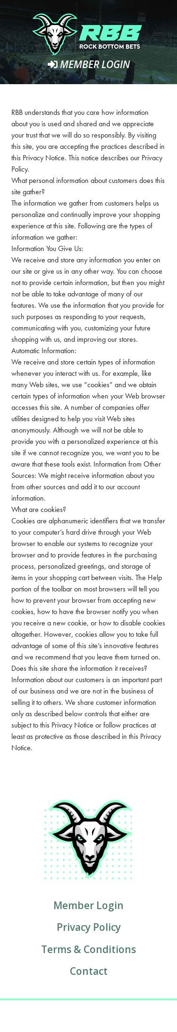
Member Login (89, 64)
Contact (89, 971)
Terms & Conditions (88, 949)
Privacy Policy (89, 927)
